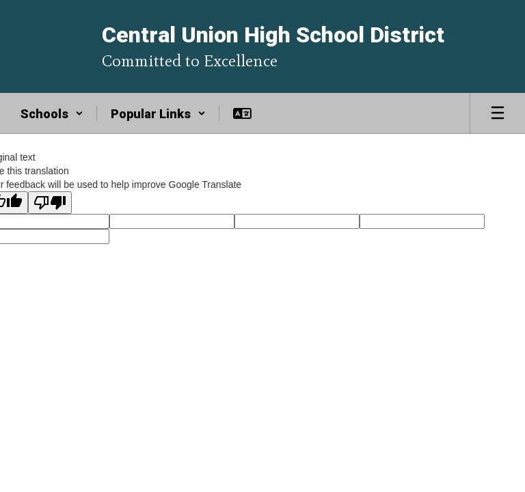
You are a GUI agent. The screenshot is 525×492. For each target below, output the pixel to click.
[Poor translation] (50, 202)
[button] (52, 113)
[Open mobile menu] (497, 113)
